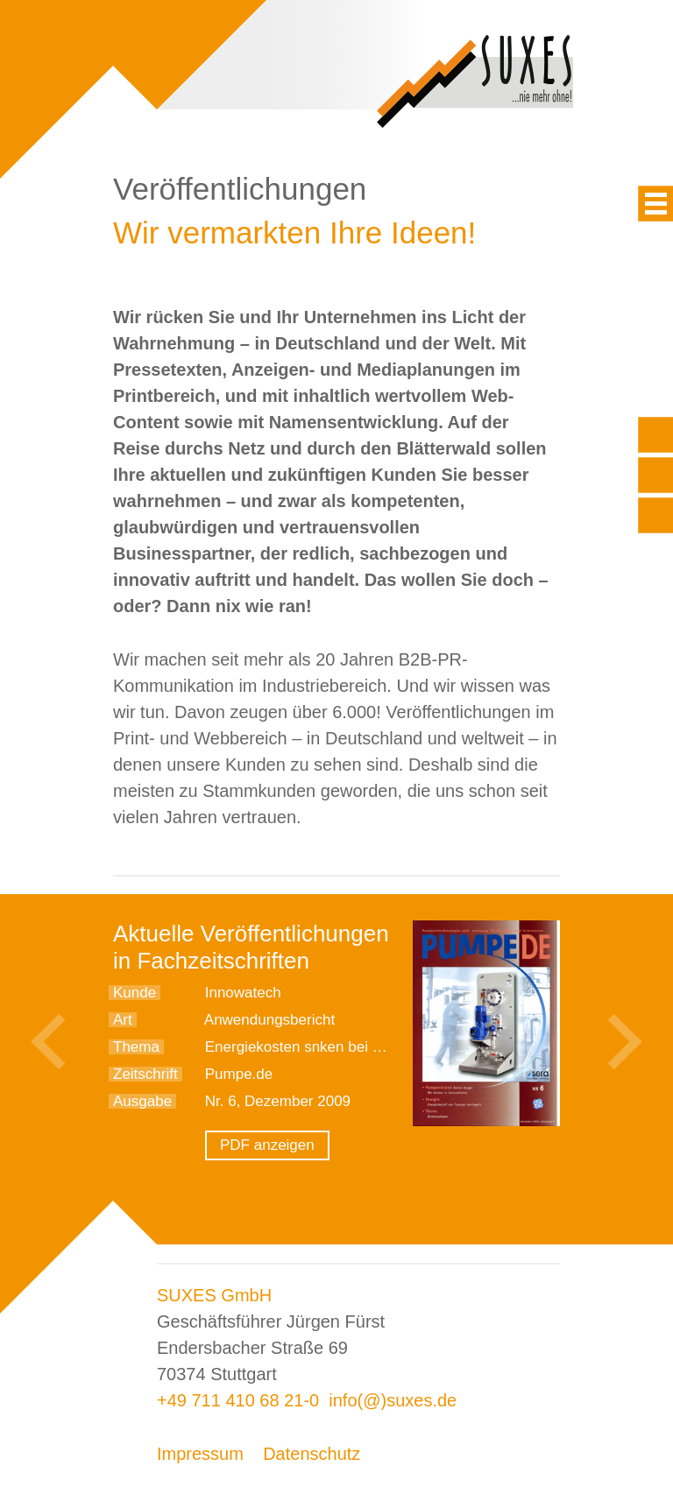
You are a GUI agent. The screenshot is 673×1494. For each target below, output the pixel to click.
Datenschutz (311, 1453)
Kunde (134, 992)
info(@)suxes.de (393, 1400)
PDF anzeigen (267, 1145)
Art (122, 1019)
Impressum (200, 1453)
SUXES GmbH (214, 1295)
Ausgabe (142, 1101)
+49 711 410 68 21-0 (238, 1400)
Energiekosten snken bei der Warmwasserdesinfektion (384, 1047)
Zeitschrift (145, 1074)
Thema (136, 1046)
